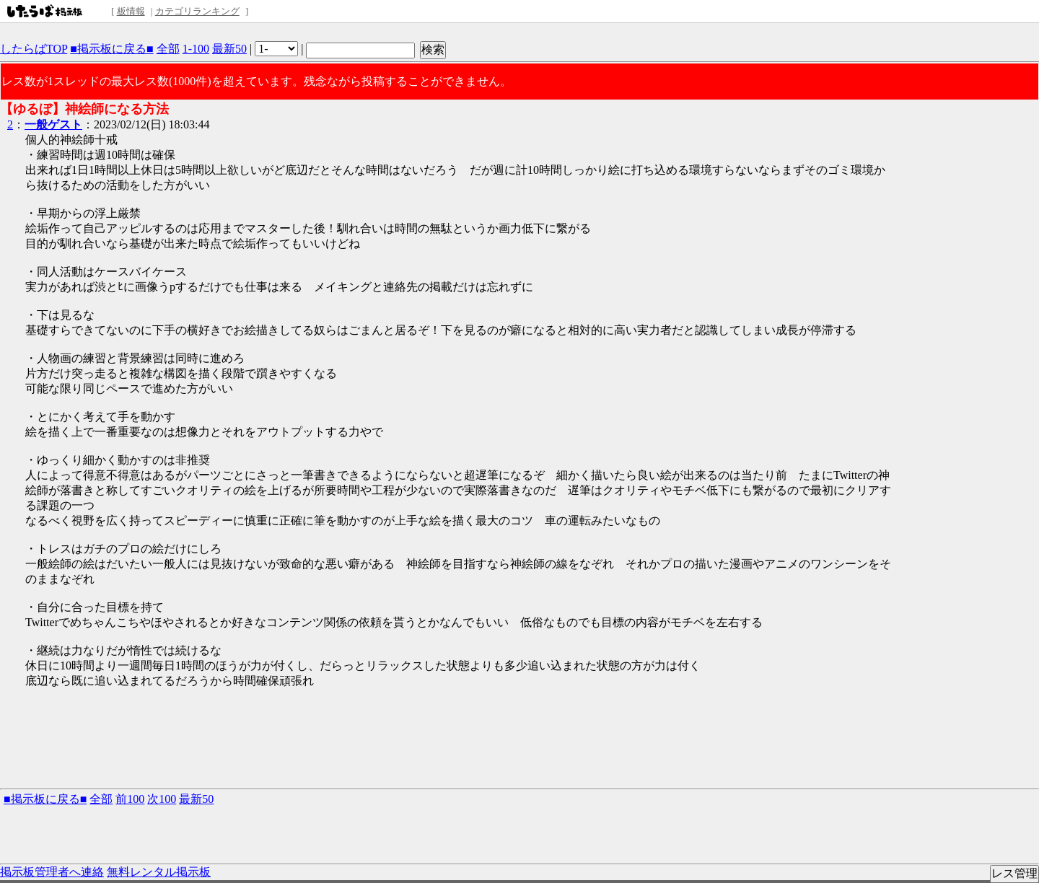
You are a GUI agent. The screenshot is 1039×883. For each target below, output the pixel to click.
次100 (161, 799)
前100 (129, 799)
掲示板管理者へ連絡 (52, 872)
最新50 (229, 49)
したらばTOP (33, 49)
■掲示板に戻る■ (111, 49)
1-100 (196, 49)
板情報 (131, 11)
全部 (168, 49)
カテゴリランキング (197, 11)
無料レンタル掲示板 (159, 872)
